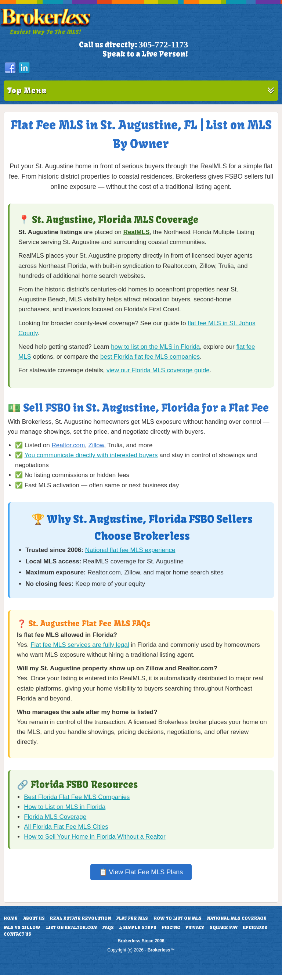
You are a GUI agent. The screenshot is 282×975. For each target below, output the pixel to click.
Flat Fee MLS (132, 918)
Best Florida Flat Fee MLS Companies (77, 796)
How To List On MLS (177, 918)
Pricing (171, 927)
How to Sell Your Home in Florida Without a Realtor (95, 836)
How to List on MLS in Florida (64, 806)
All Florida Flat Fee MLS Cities (66, 826)
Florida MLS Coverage (55, 816)
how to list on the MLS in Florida (155, 346)
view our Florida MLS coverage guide (158, 370)
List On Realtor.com (71, 927)
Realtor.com (68, 445)
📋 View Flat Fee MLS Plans (141, 872)
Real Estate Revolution (80, 918)
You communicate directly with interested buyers (91, 455)
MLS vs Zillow (22, 927)
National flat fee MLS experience (130, 549)
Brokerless (159, 950)
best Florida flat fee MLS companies (150, 356)
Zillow (96, 445)
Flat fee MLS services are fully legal (79, 644)
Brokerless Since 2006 (141, 940)
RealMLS (136, 232)
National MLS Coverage (237, 918)
